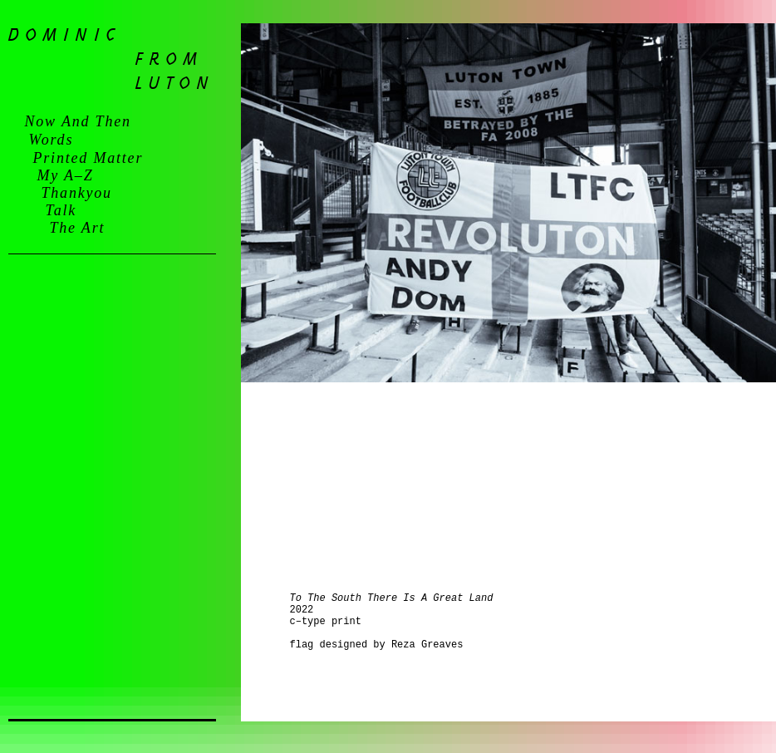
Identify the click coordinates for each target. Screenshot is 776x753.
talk (61, 210)
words (51, 139)
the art (78, 227)
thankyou (77, 193)
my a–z (65, 175)
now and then (78, 121)
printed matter (88, 158)
